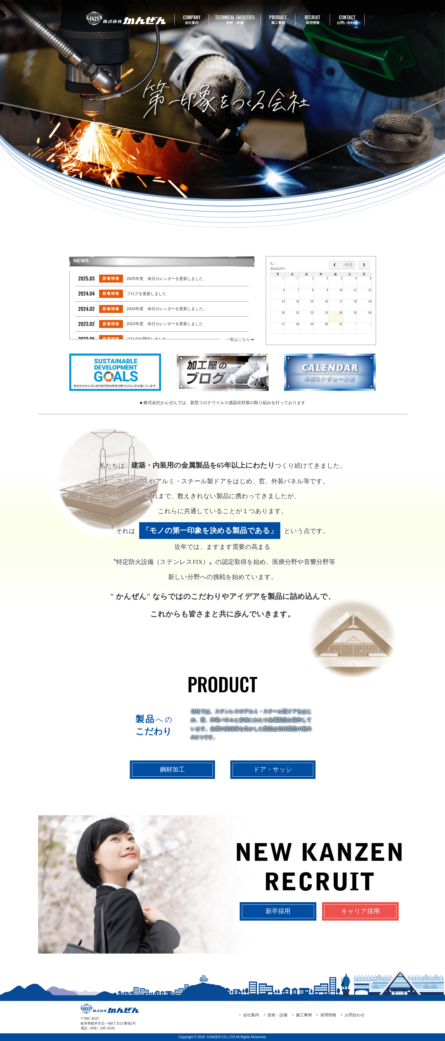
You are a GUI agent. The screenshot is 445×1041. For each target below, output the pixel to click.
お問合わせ (355, 1015)
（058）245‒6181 (101, 1028)
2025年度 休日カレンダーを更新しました (165, 278)
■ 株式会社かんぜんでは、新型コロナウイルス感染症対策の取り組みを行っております (222, 402)
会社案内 (191, 19)
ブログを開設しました (146, 338)
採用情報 (312, 19)
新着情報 (111, 278)
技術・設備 (235, 19)
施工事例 (278, 19)
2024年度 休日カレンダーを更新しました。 (167, 308)
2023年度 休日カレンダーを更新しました (165, 323)
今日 (348, 264)
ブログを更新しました (146, 293)
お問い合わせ (347, 19)
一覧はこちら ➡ (240, 339)
